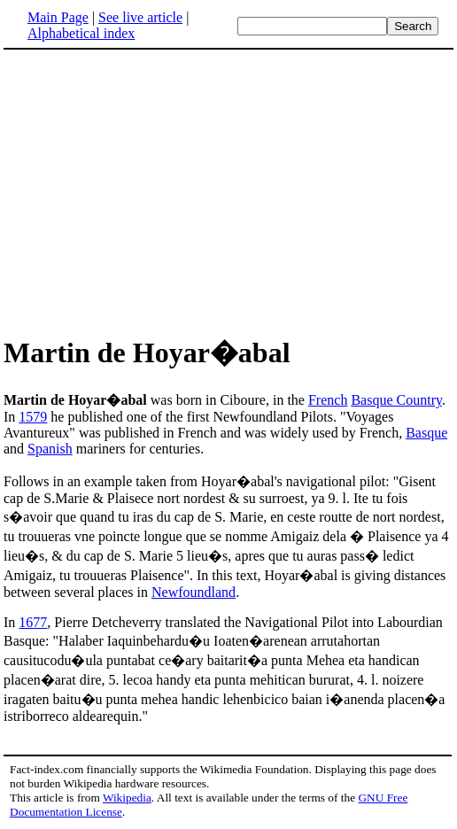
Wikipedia (127, 797)
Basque (426, 432)
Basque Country (396, 399)
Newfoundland (193, 592)
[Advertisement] (228, 190)
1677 (33, 622)
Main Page (58, 17)
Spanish (50, 448)
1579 (33, 416)
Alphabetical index (81, 33)
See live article (140, 17)
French (327, 399)
